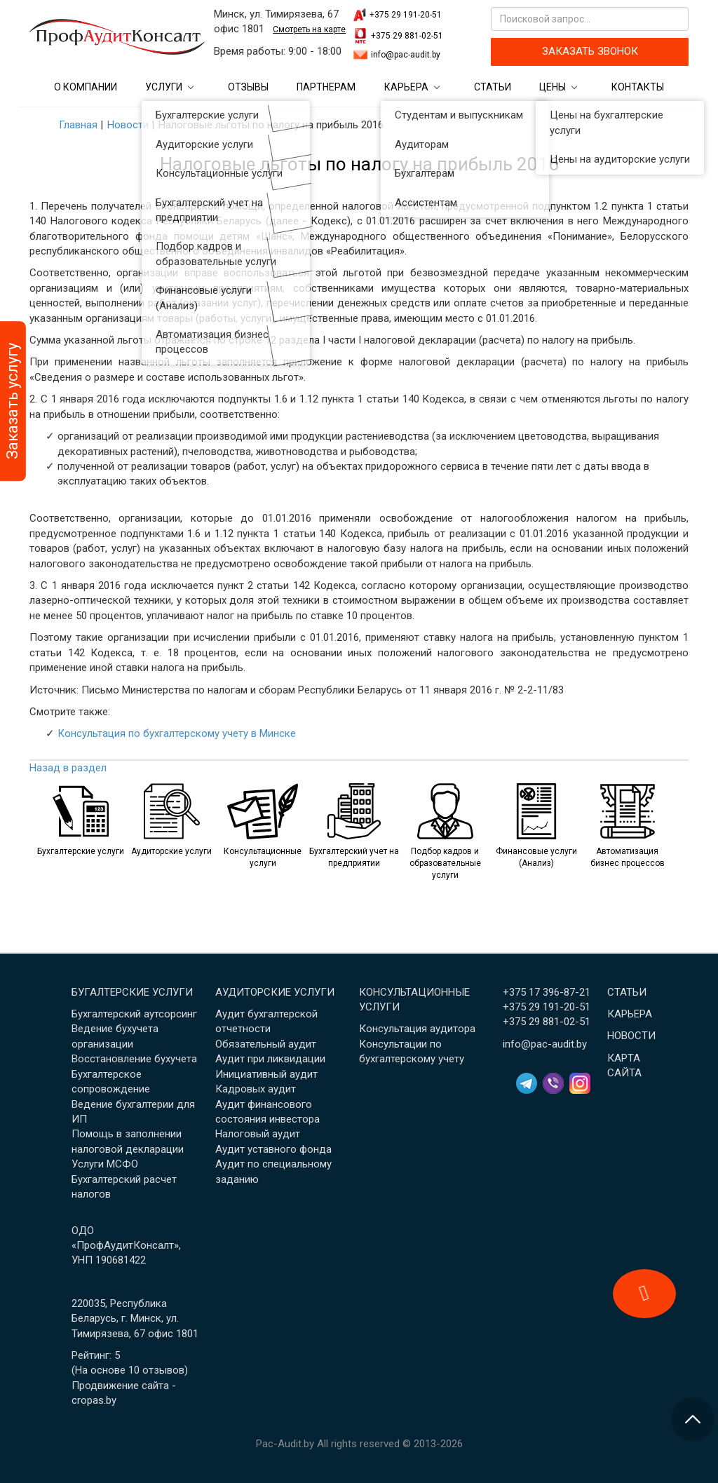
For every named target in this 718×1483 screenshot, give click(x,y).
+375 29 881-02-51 (407, 36)
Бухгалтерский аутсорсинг (134, 1014)
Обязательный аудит (265, 1044)
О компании (85, 87)
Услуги (163, 87)
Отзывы (248, 87)
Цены (552, 87)
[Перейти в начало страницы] (692, 1419)
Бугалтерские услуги (132, 992)
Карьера (406, 87)
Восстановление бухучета (134, 1058)
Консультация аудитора (417, 1028)
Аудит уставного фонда (273, 1149)
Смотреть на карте (309, 29)
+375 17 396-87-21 (546, 992)
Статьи (492, 87)
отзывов (163, 1370)
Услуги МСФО (105, 1164)
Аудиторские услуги (274, 992)
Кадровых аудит (255, 1089)
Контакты (637, 87)
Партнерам (326, 87)
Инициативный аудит (266, 1074)
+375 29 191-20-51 (406, 15)
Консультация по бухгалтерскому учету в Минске (176, 733)
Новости (631, 1035)
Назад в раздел (68, 767)
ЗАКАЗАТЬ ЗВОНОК (590, 51)
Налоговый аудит (257, 1134)
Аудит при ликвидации (270, 1058)
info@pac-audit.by (405, 55)
